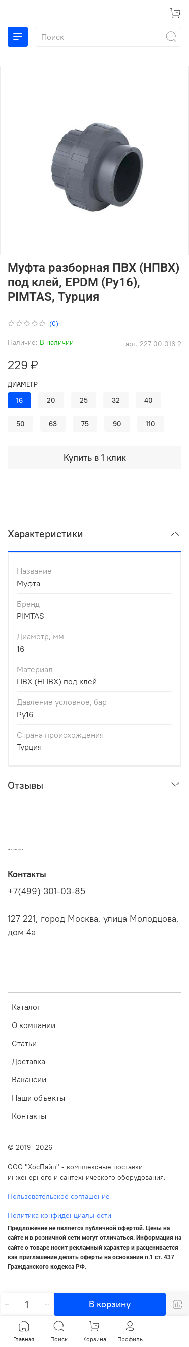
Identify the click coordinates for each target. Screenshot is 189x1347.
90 (117, 423)
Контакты (29, 1116)
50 (20, 423)
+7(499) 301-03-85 (46, 891)
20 (51, 400)
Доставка (28, 1061)
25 (84, 400)
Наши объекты (38, 1098)
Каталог (26, 1007)
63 (53, 423)
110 (150, 423)
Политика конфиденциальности (59, 1215)
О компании (33, 1025)
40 (148, 400)
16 (19, 400)
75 (85, 423)
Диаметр (23, 384)
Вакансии (29, 1079)
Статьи (24, 1043)
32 (116, 400)
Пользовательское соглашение (59, 1196)
